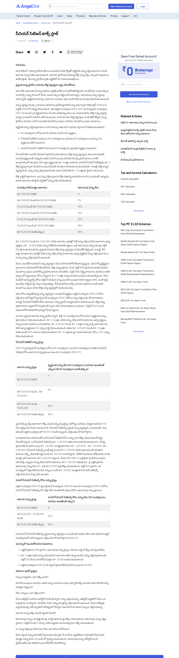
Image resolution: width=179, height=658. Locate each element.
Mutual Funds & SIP (43, 15)
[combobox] (47, 41)
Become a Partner (97, 15)
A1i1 (135, 15)
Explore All (138, 211)
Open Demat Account (121, 6)
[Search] (76, 6)
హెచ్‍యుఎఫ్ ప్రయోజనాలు (132, 159)
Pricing (114, 15)
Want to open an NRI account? (138, 102)
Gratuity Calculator (130, 178)
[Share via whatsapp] (36, 52)
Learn (60, 15)
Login (143, 6)
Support (125, 15)
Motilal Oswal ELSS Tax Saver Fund (137, 252)
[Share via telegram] (28, 52)
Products (80, 15)
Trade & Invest (23, 15)
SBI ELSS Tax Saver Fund (133, 300)
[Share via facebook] (53, 52)
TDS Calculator (128, 201)
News (69, 15)
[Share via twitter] (45, 52)
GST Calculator (128, 186)
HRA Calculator (128, 194)
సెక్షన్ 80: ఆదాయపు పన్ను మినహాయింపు (139, 122)
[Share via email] (61, 52)
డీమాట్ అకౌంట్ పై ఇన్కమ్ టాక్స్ (134, 141)
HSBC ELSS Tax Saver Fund (134, 281)
